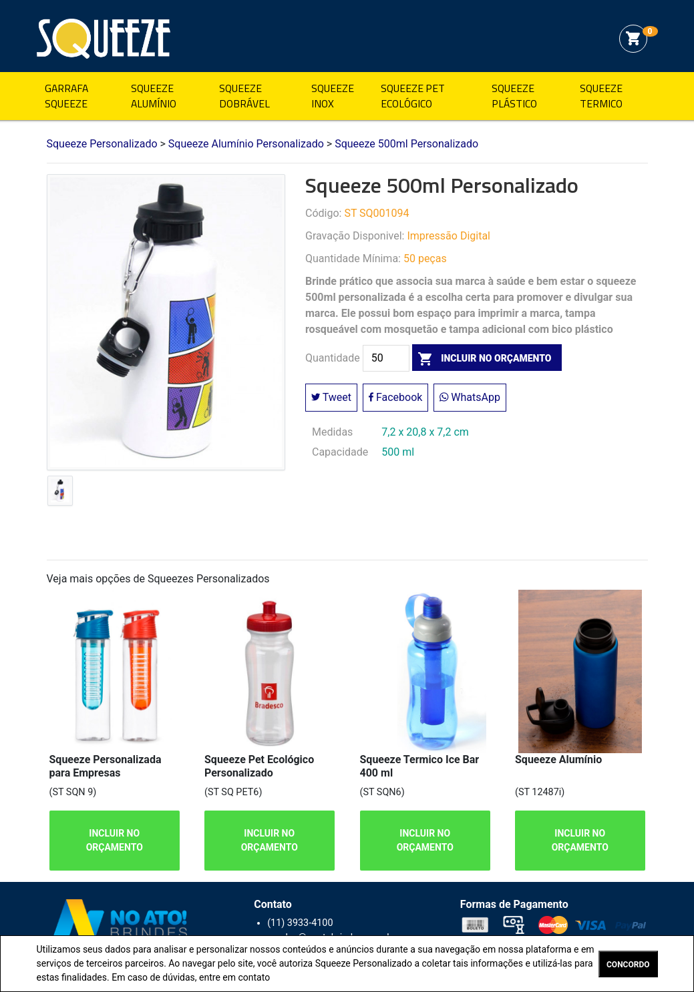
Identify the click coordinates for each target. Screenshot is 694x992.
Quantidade (332, 358)
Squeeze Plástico (514, 96)
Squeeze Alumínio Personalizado (246, 143)
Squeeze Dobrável (244, 96)
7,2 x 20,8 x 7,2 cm (425, 432)
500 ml (397, 452)
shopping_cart (633, 39)
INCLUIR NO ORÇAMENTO (113, 840)
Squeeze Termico (601, 96)
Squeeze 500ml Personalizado (406, 143)
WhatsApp (470, 397)
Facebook (395, 397)
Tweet (331, 397)
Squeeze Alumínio (153, 96)
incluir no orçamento (482, 358)
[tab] (60, 493)
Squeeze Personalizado (103, 38)
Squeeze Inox (332, 96)
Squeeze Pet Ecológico (413, 96)
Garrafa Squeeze (66, 96)
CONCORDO (627, 964)
